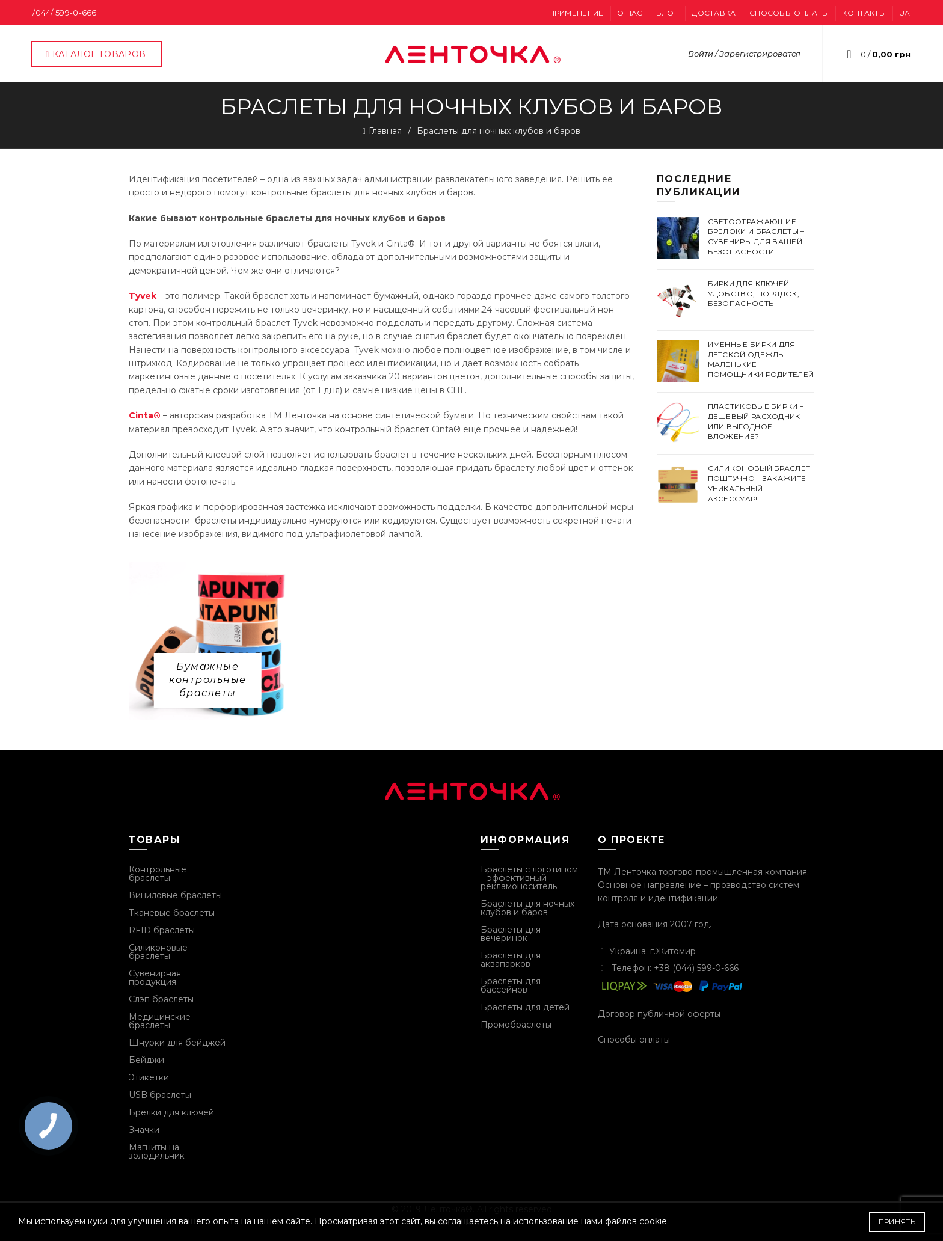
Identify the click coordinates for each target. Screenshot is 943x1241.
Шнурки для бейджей (177, 1042)
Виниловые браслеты (175, 895)
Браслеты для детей (525, 1007)
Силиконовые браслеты (158, 951)
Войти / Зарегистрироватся (744, 53)
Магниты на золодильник (157, 1151)
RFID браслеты (162, 930)
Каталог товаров (95, 54)
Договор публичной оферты (659, 1013)
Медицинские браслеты (160, 1021)
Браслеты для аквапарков (511, 959)
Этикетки (149, 1077)
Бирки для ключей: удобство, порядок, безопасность (753, 293)
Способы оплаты (789, 12)
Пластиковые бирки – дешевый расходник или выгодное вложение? (756, 421)
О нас (630, 12)
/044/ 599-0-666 (64, 12)
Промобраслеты (516, 1024)
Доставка (714, 12)
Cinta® (145, 415)
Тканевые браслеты (172, 912)
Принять (897, 1221)
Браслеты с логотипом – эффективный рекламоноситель (529, 878)
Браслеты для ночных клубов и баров (527, 908)
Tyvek (142, 295)
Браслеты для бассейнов (511, 985)
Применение (576, 12)
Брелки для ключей (171, 1112)
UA (905, 12)
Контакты (863, 12)
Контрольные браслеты (157, 873)
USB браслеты (160, 1094)
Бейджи (146, 1060)
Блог (667, 12)
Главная (385, 131)
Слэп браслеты (161, 999)
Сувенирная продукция (155, 977)
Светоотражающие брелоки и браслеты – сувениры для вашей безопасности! (756, 236)
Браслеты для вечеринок (511, 933)
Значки (144, 1129)
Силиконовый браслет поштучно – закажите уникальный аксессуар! (759, 483)
